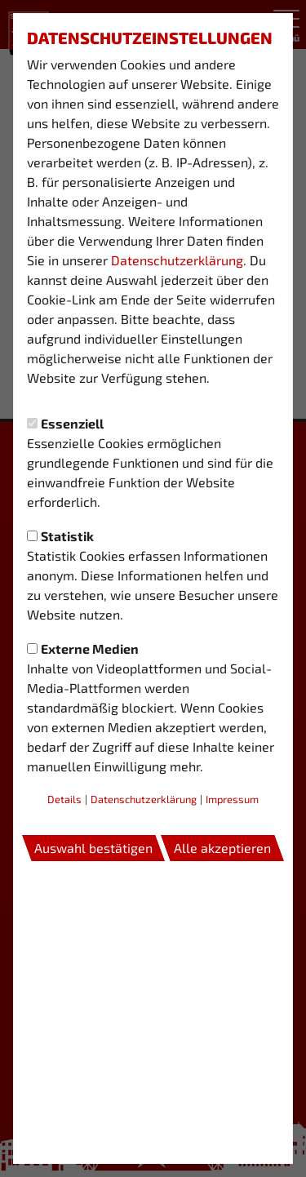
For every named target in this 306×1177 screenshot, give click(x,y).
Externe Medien (83, 648)
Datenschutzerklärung (177, 260)
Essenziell (65, 423)
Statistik (60, 536)
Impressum (232, 799)
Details (64, 799)
